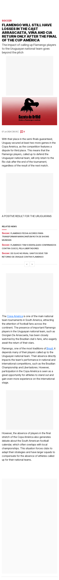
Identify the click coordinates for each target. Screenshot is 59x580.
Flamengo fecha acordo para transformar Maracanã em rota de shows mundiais (25, 236)
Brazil (49, 348)
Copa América (15, 316)
